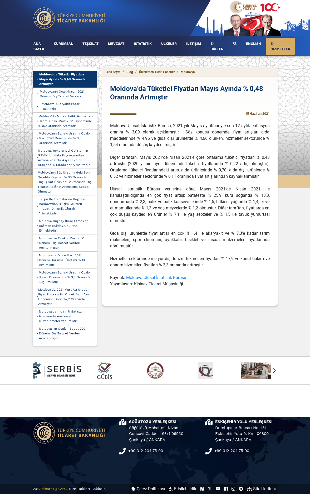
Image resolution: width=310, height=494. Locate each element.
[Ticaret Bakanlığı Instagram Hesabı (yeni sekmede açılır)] (233, 489)
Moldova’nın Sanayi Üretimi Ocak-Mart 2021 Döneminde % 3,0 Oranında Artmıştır (64, 138)
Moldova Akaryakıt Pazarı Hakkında (61, 106)
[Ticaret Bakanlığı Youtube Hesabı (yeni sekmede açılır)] (218, 489)
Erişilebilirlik (182, 488)
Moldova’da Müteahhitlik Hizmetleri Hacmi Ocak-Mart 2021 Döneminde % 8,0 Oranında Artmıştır (65, 121)
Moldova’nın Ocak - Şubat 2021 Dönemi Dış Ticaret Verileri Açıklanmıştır (63, 333)
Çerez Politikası (148, 488)
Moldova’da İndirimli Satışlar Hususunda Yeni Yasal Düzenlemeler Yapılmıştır (61, 316)
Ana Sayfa (113, 72)
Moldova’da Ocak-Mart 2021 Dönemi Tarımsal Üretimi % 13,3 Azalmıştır (63, 260)
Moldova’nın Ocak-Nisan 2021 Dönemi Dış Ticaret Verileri (62, 94)
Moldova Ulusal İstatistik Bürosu (156, 277)
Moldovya (188, 72)
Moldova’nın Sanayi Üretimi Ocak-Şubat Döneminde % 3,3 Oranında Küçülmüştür (65, 277)
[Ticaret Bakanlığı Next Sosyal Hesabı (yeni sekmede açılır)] (202, 489)
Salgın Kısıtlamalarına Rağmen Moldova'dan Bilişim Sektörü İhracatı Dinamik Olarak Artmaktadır (61, 206)
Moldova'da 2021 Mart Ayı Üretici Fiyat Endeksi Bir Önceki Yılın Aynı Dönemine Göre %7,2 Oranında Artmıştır (64, 297)
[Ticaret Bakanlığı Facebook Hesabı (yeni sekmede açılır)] (226, 489)
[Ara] (234, 43)
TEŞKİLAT (90, 44)
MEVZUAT (116, 44)
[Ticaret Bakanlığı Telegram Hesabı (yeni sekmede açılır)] (241, 489)
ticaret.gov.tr (53, 489)
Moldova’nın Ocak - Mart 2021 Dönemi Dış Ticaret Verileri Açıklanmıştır (62, 243)
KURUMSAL (63, 44)
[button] (274, 370)
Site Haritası (261, 488)
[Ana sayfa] (69, 17)
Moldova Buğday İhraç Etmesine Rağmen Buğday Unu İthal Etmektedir (63, 225)
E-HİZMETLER (280, 46)
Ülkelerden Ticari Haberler (157, 72)
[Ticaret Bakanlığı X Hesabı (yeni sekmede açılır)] (210, 489)
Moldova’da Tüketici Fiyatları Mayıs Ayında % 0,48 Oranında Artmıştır (62, 79)
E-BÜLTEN (217, 46)
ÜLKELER (169, 44)
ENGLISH (253, 44)
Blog (129, 72)
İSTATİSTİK (143, 44)
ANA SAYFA (38, 46)
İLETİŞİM (193, 44)
